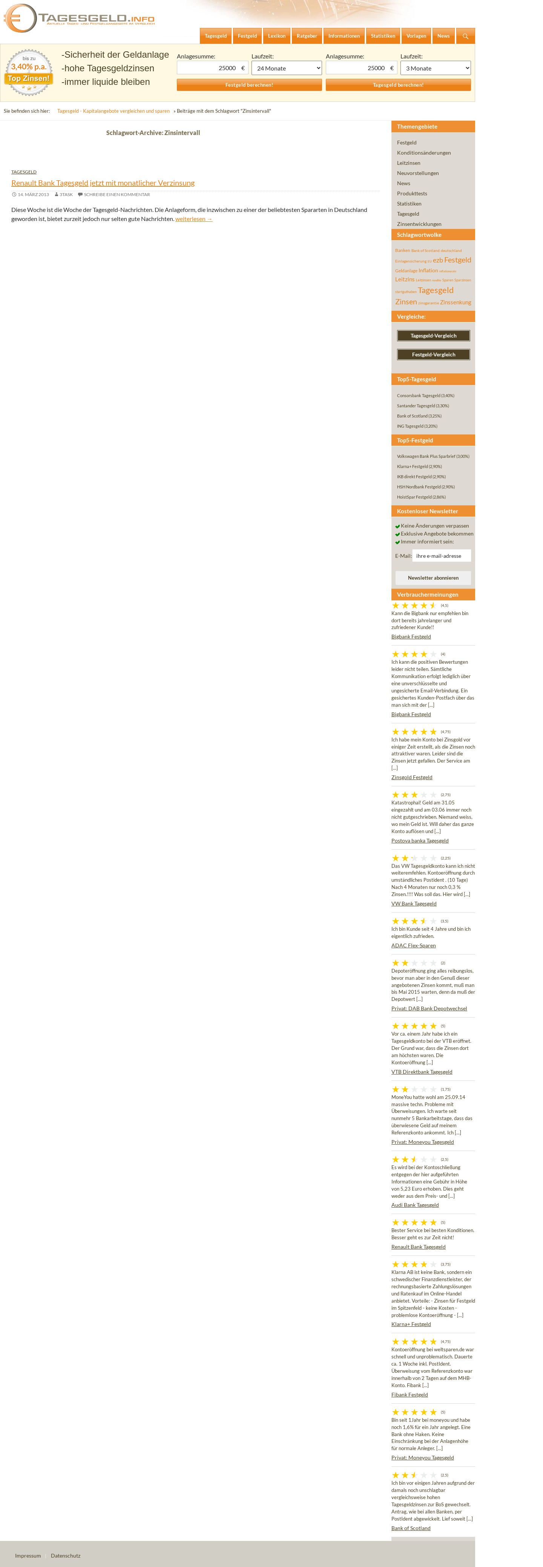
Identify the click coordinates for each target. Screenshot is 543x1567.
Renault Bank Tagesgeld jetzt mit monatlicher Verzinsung (103, 182)
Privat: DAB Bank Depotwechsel (429, 1008)
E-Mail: (403, 556)
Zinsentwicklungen (419, 224)
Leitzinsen (408, 163)
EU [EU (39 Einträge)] (430, 261)
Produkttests (412, 193)
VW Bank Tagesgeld (414, 903)
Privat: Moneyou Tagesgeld (422, 1142)
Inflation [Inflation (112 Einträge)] (428, 270)
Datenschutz (65, 1555)
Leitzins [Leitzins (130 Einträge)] (405, 279)
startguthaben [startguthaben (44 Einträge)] (406, 292)
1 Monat (287, 68)
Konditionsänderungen (424, 152)
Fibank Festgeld (409, 1394)
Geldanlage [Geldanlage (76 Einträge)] (406, 270)
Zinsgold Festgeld (412, 777)
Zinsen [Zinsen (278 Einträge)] (406, 301)
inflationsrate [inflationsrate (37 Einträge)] (447, 271)
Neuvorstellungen (418, 173)
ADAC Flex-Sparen (413, 945)
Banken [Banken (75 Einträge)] (402, 250)
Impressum (28, 1555)
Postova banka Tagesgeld (420, 840)
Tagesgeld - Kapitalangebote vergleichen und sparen (113, 111)
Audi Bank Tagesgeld (415, 1205)
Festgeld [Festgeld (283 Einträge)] (457, 259)
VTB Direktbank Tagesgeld (421, 1071)
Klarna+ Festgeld (411, 1324)
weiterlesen (194, 218)
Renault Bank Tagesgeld (418, 1246)
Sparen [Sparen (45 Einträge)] (447, 280)
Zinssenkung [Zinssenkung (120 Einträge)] (455, 302)
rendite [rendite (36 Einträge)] (436, 280)
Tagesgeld (24, 172)
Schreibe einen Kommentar (117, 194)
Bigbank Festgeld (411, 636)
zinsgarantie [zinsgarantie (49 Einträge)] (428, 303)
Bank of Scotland (411, 1528)
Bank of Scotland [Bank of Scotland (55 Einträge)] (425, 250)
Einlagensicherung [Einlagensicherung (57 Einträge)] (410, 261)
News (403, 183)
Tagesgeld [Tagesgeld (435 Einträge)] (436, 290)
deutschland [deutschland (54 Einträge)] (451, 250)
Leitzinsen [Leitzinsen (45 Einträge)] (423, 280)
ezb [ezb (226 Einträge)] (438, 260)
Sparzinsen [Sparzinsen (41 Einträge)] (462, 280)
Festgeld (407, 142)
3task (66, 194)
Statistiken (409, 203)
